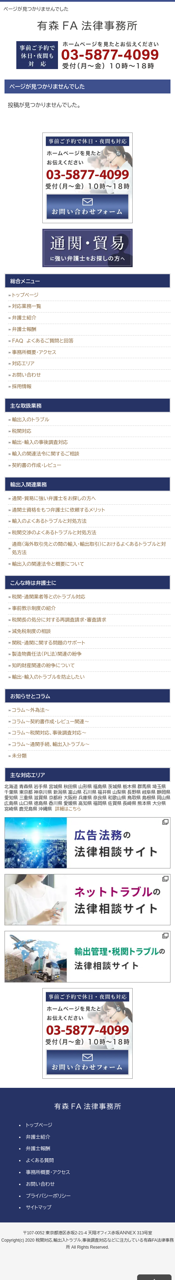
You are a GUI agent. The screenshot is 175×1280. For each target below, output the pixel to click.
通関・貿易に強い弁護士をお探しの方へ (54, 498)
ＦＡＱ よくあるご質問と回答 (43, 341)
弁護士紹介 (24, 318)
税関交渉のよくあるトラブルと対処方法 (54, 532)
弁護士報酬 (24, 329)
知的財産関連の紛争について (43, 665)
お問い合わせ (26, 375)
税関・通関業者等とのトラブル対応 (48, 597)
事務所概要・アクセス (34, 352)
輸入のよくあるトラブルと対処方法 (49, 521)
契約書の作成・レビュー (36, 465)
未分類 (19, 756)
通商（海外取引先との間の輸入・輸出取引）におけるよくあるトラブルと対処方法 (89, 548)
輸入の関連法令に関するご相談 (46, 454)
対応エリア (23, 363)
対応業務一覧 (26, 306)
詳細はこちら (68, 809)
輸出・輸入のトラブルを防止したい (48, 677)
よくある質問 (40, 1160)
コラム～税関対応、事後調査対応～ (49, 733)
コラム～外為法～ (31, 710)
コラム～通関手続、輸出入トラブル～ (51, 744)
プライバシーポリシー (48, 1196)
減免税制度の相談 (31, 631)
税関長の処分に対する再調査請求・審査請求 (59, 620)
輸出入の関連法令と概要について (48, 564)
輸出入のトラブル (30, 419)
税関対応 (22, 431)
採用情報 (22, 386)
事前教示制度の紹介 (34, 608)
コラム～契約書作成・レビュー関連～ (50, 721)
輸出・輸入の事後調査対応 (40, 442)
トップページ (25, 295)
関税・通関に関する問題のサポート (48, 643)
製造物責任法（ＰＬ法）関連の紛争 (47, 654)
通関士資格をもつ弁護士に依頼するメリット (58, 510)
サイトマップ (38, 1207)
